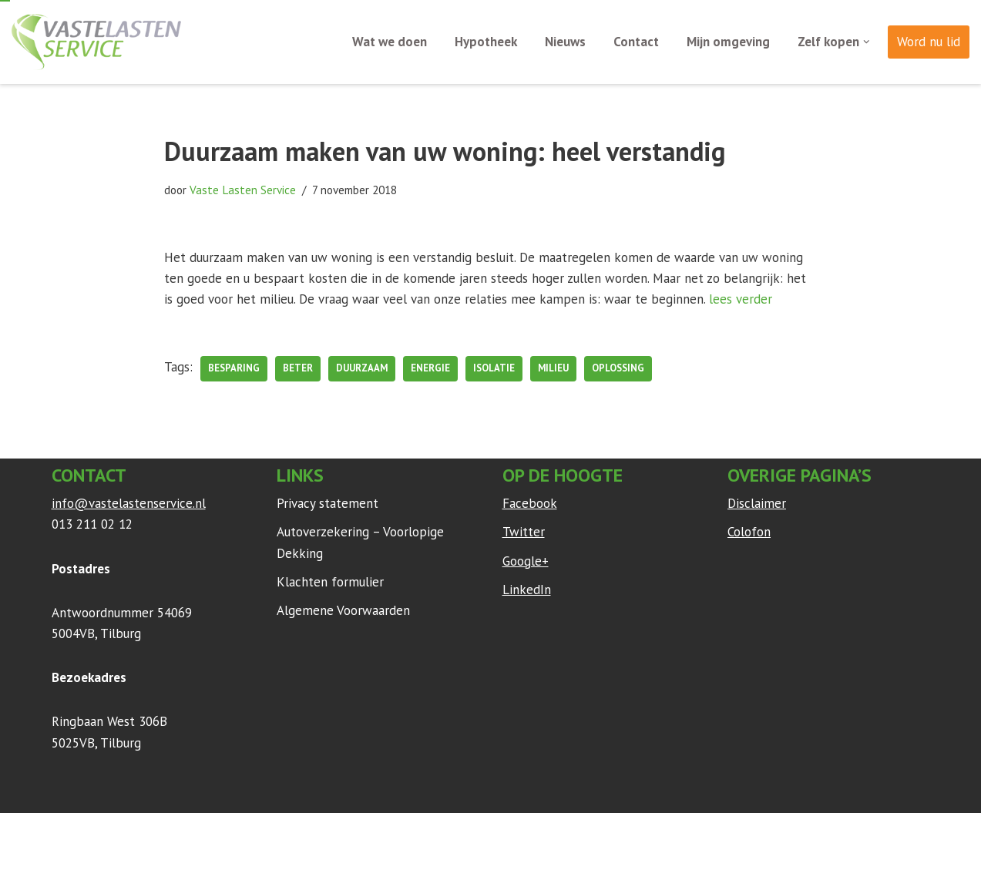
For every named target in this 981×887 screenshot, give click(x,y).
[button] (866, 42)
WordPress (255, 832)
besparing (234, 368)
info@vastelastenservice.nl (129, 503)
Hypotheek (486, 41)
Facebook (529, 503)
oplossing (618, 368)
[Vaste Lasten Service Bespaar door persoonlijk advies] (96, 42)
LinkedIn (526, 589)
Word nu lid (928, 41)
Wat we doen (389, 41)
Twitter (523, 531)
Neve (66, 832)
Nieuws (565, 41)
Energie (430, 368)
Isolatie (494, 368)
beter (298, 368)
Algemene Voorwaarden (343, 610)
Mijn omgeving (728, 41)
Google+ (525, 561)
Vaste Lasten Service (243, 189)
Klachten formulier (330, 581)
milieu (553, 368)
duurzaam (362, 368)
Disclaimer (756, 503)
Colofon (749, 531)
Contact (636, 41)
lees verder (740, 299)
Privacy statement (327, 503)
